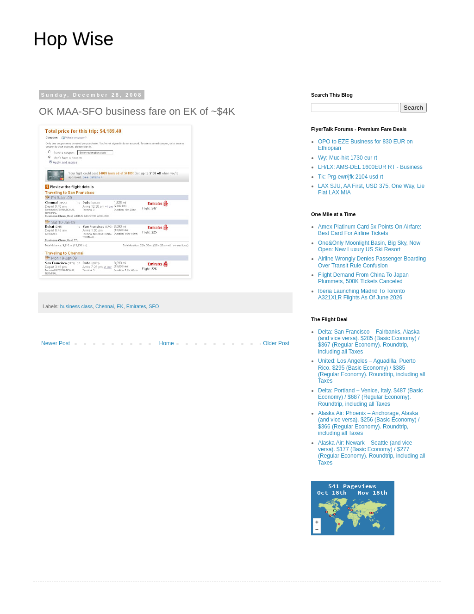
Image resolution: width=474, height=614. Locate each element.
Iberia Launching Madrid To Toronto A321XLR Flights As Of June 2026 (361, 294)
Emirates (136, 306)
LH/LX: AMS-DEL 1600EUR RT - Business (370, 167)
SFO (154, 306)
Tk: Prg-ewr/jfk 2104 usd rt (350, 177)
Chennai (104, 306)
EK (120, 306)
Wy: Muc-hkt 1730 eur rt (347, 158)
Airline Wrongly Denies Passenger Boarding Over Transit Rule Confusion (372, 261)
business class (76, 306)
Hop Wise (73, 39)
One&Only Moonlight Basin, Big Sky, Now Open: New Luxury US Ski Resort (369, 246)
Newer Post (55, 343)
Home (166, 343)
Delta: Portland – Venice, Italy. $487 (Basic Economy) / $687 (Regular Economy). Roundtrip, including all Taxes (370, 397)
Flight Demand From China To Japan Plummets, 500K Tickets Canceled (363, 278)
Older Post (276, 343)
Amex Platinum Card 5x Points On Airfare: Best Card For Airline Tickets (369, 229)
